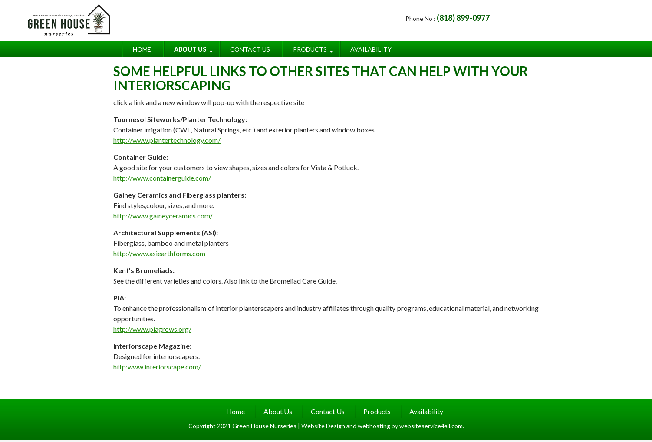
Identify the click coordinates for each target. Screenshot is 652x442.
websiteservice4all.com (431, 425)
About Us (190, 49)
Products (310, 49)
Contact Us (250, 49)
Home (142, 49)
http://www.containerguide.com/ (162, 178)
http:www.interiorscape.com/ (157, 367)
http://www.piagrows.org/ (152, 329)
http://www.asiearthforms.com (159, 253)
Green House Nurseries (265, 425)
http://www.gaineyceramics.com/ (163, 215)
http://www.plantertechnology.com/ (167, 140)
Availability (371, 49)
